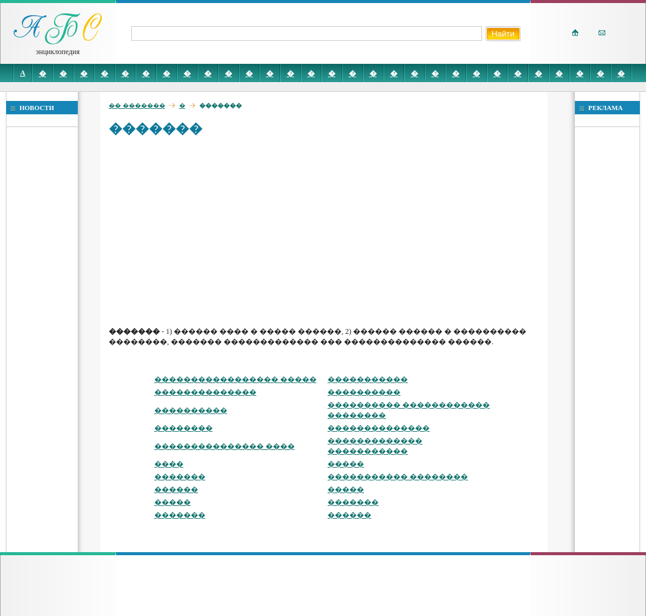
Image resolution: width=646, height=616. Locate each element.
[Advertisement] (326, 231)
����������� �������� (398, 476)
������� (179, 476)
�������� (183, 428)
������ (176, 489)
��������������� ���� (224, 446)
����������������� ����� (235, 379)
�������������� (205, 392)
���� (169, 464)
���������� (364, 392)
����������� (368, 379)
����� (346, 464)
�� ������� (137, 105)
